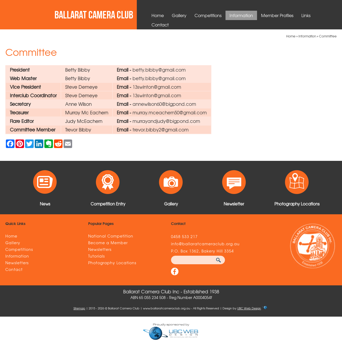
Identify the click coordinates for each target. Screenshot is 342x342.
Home (157, 15)
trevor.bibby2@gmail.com (161, 129)
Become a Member (108, 242)
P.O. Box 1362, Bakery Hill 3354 (202, 251)
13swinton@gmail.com (157, 86)
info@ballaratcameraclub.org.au (205, 243)
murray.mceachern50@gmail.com (170, 112)
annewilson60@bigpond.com (164, 103)
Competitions (208, 15)
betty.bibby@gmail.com (159, 69)
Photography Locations (112, 262)
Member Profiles (277, 15)
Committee (328, 36)
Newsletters (17, 262)
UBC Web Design (249, 308)
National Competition (110, 236)
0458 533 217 (184, 236)
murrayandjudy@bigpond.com (166, 121)
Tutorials (96, 256)
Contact (160, 24)
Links (305, 15)
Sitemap (79, 308)
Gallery (179, 15)
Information (241, 15)
